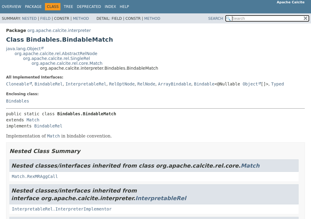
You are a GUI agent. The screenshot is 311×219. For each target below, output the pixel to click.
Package (33, 7)
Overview (11, 7)
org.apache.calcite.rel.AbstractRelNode (56, 53)
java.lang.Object (23, 48)
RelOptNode (122, 84)
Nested (29, 18)
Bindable (204, 84)
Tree (68, 7)
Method (81, 18)
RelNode (146, 84)
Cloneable (17, 84)
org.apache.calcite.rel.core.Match (67, 63)
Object (250, 84)
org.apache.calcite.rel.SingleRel (56, 58)
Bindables (17, 101)
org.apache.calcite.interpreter (59, 30)
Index (110, 7)
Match (32, 119)
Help (124, 7)
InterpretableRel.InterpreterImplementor (62, 209)
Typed (277, 84)
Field (45, 18)
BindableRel (49, 84)
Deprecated (89, 7)
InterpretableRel (85, 84)
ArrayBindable (174, 84)
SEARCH (215, 18)
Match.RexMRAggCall (35, 176)
